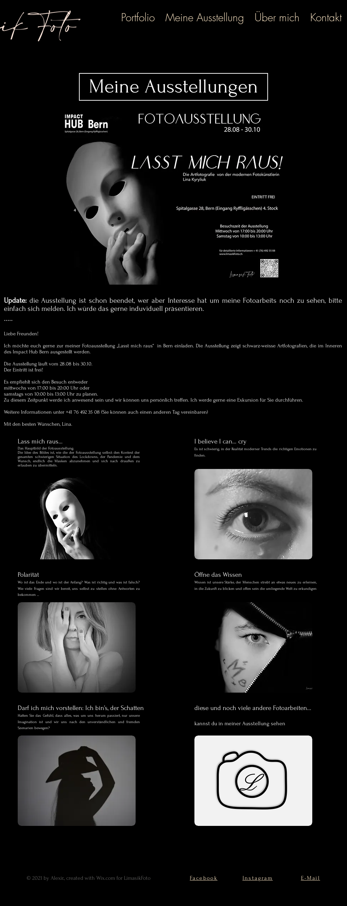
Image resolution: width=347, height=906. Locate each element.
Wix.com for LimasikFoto (123, 878)
